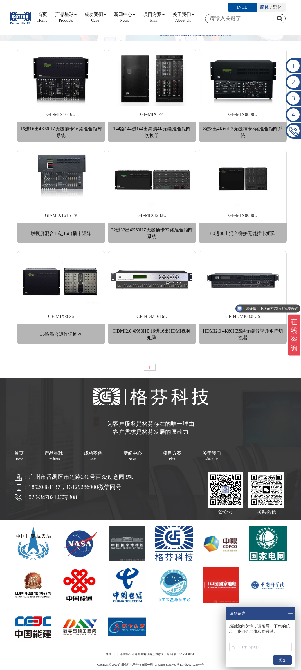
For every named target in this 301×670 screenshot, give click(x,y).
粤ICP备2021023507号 (190, 664)
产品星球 (66, 17)
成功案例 (95, 17)
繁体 (277, 7)
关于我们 (183, 17)
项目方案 (154, 17)
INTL (242, 7)
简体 (264, 7)
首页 (42, 17)
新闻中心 (124, 17)
